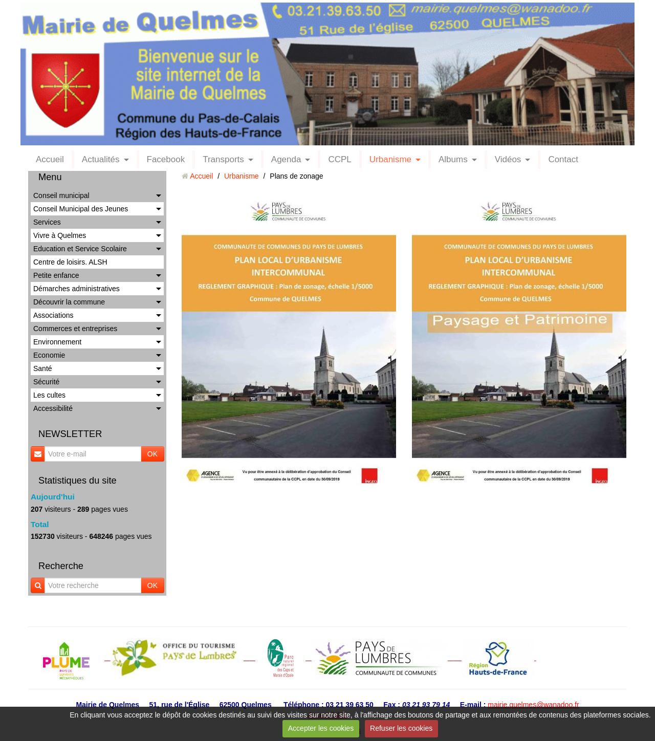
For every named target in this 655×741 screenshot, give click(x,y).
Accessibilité (53, 408)
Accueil (50, 159)
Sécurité (46, 382)
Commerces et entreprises (75, 328)
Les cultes (49, 395)
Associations (53, 315)
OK (152, 454)
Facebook (166, 159)
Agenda (286, 159)
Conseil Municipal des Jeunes (80, 209)
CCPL (339, 159)
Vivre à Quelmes (59, 235)
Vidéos (508, 159)
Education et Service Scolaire (80, 249)
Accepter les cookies (321, 728)
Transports (223, 159)
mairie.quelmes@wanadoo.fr (533, 705)
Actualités (101, 159)
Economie (49, 355)
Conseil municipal (61, 195)
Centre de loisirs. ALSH (70, 262)
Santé (42, 368)
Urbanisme (390, 159)
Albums (453, 159)
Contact (563, 159)
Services (47, 222)
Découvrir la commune (69, 302)
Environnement (57, 342)
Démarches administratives (76, 289)
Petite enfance (56, 275)
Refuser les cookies (401, 728)
